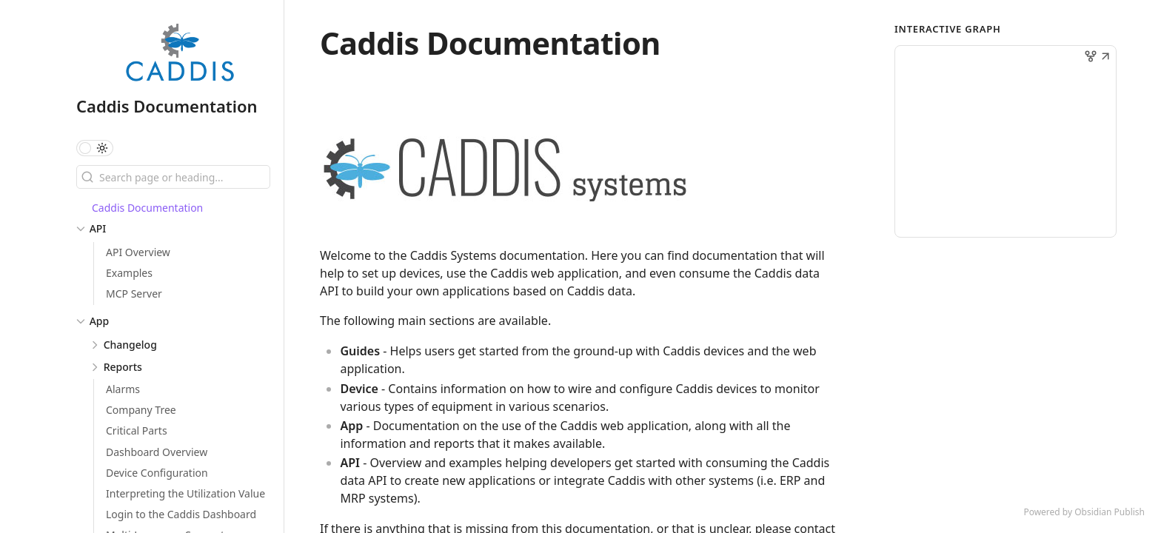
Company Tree (141, 410)
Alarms (123, 389)
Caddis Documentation (167, 106)
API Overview (138, 252)
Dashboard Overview (156, 452)
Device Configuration (157, 473)
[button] (1105, 58)
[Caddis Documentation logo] (180, 55)
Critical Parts (136, 430)
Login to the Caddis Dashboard (181, 514)
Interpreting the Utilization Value (185, 493)
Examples (129, 273)
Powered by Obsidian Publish (1084, 512)
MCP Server (134, 293)
